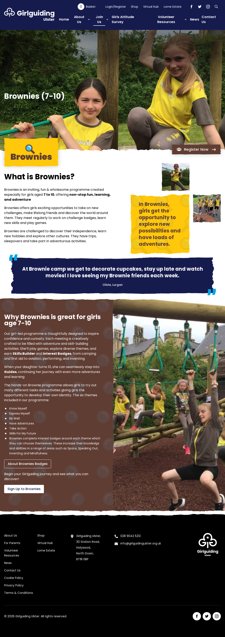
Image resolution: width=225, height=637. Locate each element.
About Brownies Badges (28, 463)
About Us (10, 535)
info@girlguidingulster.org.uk (140, 543)
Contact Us (12, 570)
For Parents (12, 543)
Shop (134, 7)
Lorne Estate (172, 7)
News (8, 563)
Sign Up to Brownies (24, 489)
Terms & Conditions (18, 593)
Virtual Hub (151, 7)
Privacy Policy (14, 585)
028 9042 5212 (130, 536)
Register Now (196, 149)
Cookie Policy (13, 578)
